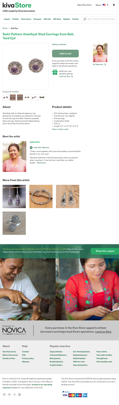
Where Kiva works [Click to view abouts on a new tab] (10, 355)
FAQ (24, 355)
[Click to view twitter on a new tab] (10, 394)
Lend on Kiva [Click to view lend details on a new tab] (103, 332)
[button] (84, 20)
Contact (25, 352)
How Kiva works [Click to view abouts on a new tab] (9, 352)
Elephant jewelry (80, 355)
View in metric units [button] (60, 129)
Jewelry (7, 19)
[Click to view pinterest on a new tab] (5, 394)
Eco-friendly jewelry (81, 352)
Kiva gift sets (102, 358)
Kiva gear (37, 19)
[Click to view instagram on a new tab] (15, 394)
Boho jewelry (55, 358)
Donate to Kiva (9, 358)
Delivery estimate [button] (59, 45)
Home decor (26, 19)
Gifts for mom (79, 362)
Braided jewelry (56, 362)
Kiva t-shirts (102, 352)
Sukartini (35, 142)
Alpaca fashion (56, 352)
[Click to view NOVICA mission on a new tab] (14, 330)
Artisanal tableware (58, 355)
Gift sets (47, 19)
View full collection (39, 147)
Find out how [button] (66, 77)
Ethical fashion (79, 358)
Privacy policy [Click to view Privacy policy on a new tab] (28, 358)
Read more (41, 163)
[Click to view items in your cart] (113, 5)
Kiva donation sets (104, 362)
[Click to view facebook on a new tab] (20, 394)
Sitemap (25, 362)
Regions (66, 19)
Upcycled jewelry (80, 365)
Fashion (15, 19)
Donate (75, 19)
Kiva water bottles (104, 355)
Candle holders (56, 365)
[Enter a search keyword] (99, 19)
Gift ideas (57, 19)
